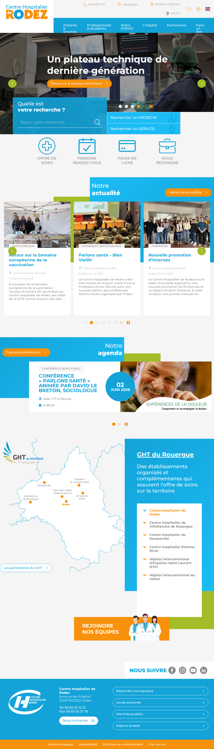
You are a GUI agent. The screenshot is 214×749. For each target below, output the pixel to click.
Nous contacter (79, 720)
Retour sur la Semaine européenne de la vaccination (33, 260)
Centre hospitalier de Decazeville (164, 537)
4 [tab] (139, 107)
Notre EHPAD (127, 26)
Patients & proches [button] (70, 28)
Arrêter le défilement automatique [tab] (151, 107)
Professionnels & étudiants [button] (99, 26)
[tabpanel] (107, 83)
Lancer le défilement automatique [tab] (145, 107)
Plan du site (157, 744)
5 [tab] (110, 323)
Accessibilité (88, 744)
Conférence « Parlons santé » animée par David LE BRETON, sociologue (68, 383)
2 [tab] (127, 107)
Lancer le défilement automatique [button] (120, 425)
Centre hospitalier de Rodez (164, 512)
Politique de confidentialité (123, 744)
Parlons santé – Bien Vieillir (100, 257)
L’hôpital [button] (150, 25)
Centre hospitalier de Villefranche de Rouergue (168, 524)
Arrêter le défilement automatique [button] (126, 425)
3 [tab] (133, 107)
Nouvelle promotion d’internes (169, 257)
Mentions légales (60, 744)
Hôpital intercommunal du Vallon (169, 577)
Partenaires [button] (176, 25)
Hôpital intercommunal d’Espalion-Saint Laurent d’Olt (167, 563)
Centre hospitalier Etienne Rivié (169, 549)
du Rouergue (165, 454)
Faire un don (200, 28)
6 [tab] (116, 323)
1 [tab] (121, 107)
